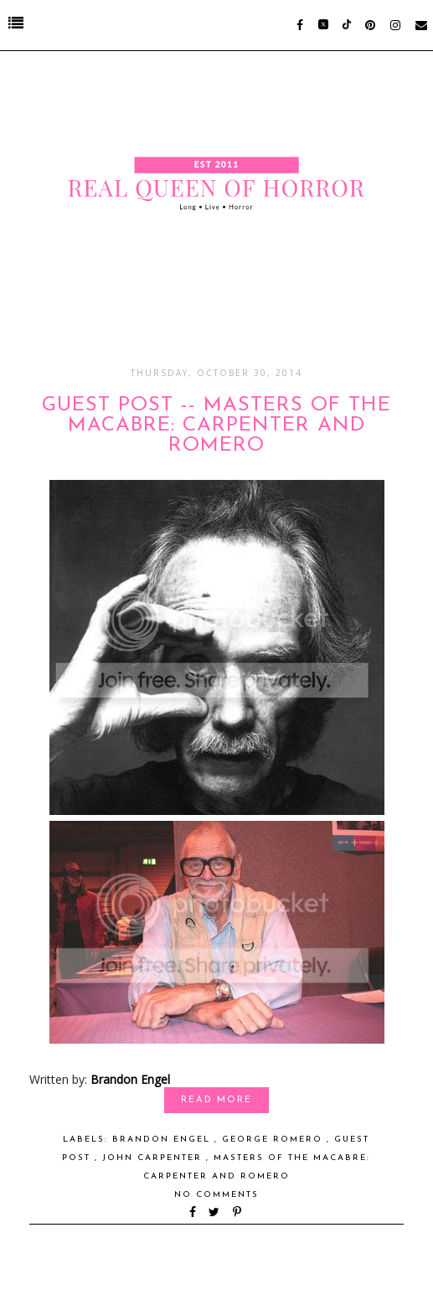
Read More (216, 1100)
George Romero (274, 1139)
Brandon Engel (130, 1079)
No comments (216, 1194)
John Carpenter (154, 1158)
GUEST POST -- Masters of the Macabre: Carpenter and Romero (216, 425)
